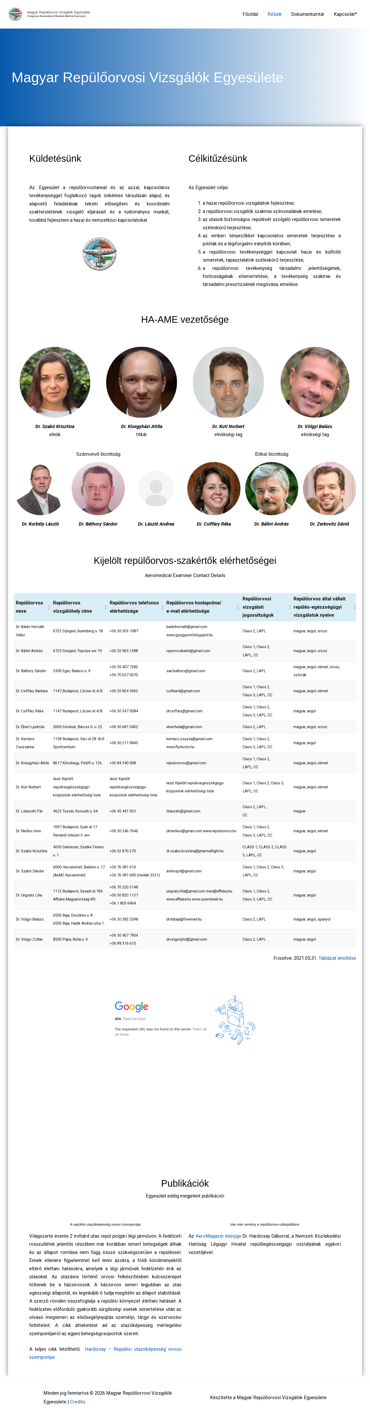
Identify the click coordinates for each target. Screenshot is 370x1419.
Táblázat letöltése (337, 958)
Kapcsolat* (345, 14)
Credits (77, 1402)
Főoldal (250, 14)
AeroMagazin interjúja (218, 1236)
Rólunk (275, 14)
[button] (48, 607)
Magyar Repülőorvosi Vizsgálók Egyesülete (61, 12)
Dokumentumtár (307, 14)
